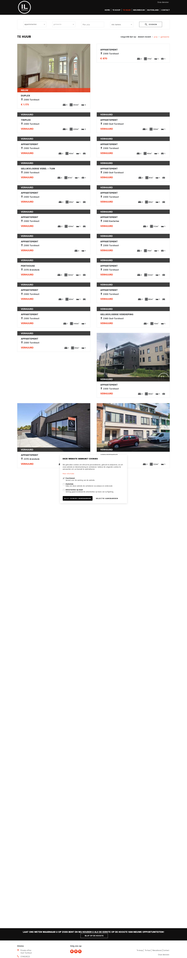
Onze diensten (163, 2)
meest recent (144, 37)
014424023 (25, 956)
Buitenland (153, 10)
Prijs (156, 37)
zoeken (150, 24)
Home (107, 10)
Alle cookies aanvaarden (77, 498)
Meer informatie (68, 474)
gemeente (165, 37)
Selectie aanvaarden (107, 498)
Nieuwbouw (139, 10)
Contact (165, 10)
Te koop (116, 10)
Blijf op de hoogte (94, 936)
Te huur (127, 10)
